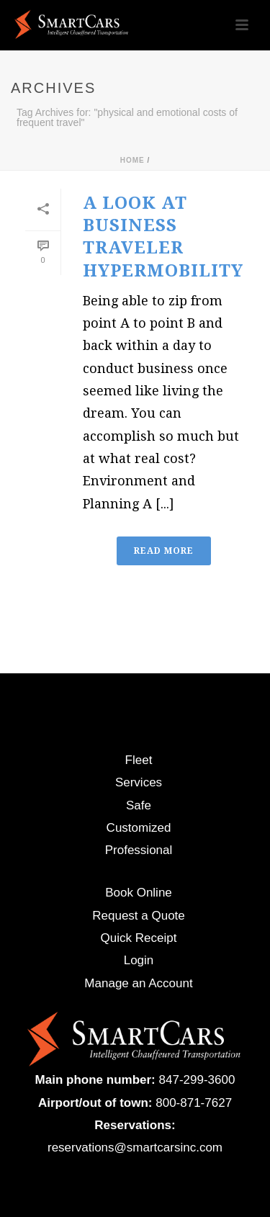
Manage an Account (138, 983)
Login (139, 960)
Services (138, 782)
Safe (138, 805)
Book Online (138, 892)
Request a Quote (138, 915)
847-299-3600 (197, 1080)
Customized (139, 828)
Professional (139, 850)
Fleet (139, 760)
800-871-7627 (194, 1103)
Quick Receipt (139, 938)
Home (132, 160)
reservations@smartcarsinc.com (135, 1147)
